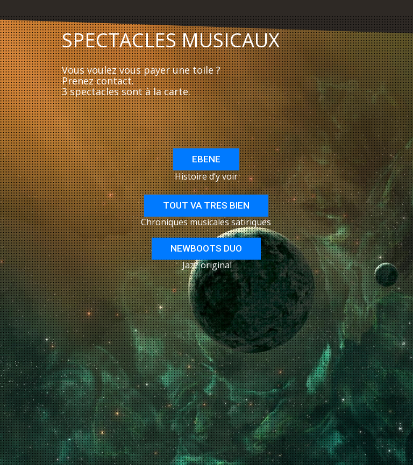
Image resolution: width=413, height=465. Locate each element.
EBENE (206, 159)
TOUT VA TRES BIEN (206, 205)
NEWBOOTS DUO (206, 248)
